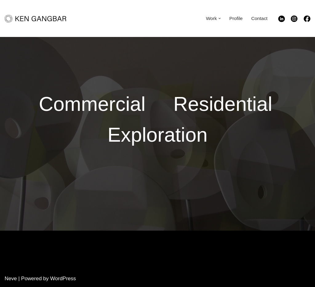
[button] (219, 18)
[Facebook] (307, 20)
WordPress (63, 278)
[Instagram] (297, 20)
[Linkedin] (284, 20)
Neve (11, 278)
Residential (223, 104)
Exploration (157, 134)
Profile (235, 18)
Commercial (92, 104)
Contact (259, 18)
